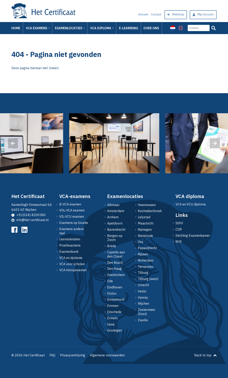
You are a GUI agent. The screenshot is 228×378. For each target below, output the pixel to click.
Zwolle (143, 320)
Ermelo (112, 318)
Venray (143, 297)
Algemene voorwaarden (107, 355)
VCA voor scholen (72, 264)
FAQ (52, 355)
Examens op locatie (73, 223)
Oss (140, 242)
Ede (110, 281)
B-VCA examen (70, 204)
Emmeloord (115, 299)
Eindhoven (114, 287)
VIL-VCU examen (71, 216)
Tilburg (143, 273)
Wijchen (143, 303)
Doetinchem (116, 275)
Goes (111, 324)
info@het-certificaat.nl (30, 220)
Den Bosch (115, 263)
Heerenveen (147, 205)
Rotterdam (145, 260)
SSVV (179, 223)
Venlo (142, 291)
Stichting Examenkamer (193, 235)
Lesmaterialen (69, 239)
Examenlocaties (68, 28)
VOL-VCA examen (72, 210)
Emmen (112, 306)
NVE (179, 242)
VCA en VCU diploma (191, 204)
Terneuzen (145, 267)
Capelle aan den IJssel (116, 254)
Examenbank (69, 252)
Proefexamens (70, 245)
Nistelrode (145, 236)
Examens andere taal (71, 231)
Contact (156, 10)
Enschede (114, 312)
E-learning (128, 28)
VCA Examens (36, 28)
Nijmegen (145, 229)
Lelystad (144, 217)
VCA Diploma (100, 28)
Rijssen (143, 254)
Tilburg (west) (148, 279)
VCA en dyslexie (70, 258)
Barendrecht (116, 229)
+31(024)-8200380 (28, 215)
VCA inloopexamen (73, 270)
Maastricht (145, 223)
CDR (179, 229)
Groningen (114, 330)
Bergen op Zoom (114, 238)
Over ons (151, 28)
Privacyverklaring (72, 355)
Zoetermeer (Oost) (146, 312)
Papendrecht (147, 248)
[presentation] (13, 143)
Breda (111, 246)
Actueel (143, 10)
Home (15, 28)
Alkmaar (113, 205)
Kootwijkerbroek (148, 211)
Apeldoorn (114, 223)
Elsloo (111, 293)
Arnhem (113, 217)
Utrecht (143, 285)
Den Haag (114, 269)
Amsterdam (115, 211)
